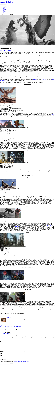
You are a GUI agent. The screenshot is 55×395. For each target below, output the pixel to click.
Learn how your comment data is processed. (21, 362)
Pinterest (4, 12)
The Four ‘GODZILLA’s (15, 326)
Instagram (4, 11)
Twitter (4, 8)
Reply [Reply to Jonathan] (4, 339)
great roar (14, 198)
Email (1, 356)
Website (1, 358)
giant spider (44, 79)
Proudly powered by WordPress (5, 365)
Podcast (4, 7)
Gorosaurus (17, 226)
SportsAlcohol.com (7, 2)
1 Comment (11, 50)
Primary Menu (3, 4)
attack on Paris (49, 225)
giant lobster (35, 79)
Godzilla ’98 (4, 326)
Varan (21, 203)
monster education (6, 325)
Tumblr (4, 10)
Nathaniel (7, 50)
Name (1, 354)
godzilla (1, 325)
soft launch (11, 325)
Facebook (4, 9)
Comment (2, 352)
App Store (4, 6)
